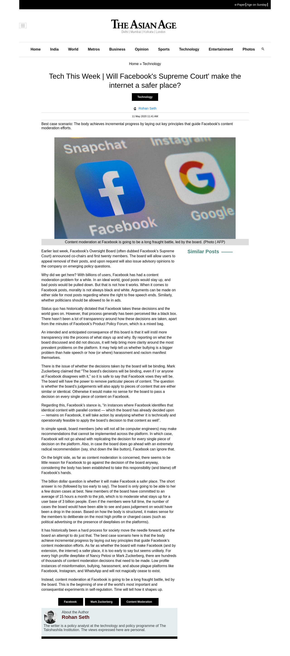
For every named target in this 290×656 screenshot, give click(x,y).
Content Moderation (139, 601)
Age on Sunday (257, 4)
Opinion (141, 49)
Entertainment (221, 49)
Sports (164, 49)
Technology (189, 49)
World (73, 49)
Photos (249, 49)
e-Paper (240, 4)
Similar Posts (203, 251)
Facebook (70, 601)
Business (117, 49)
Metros (94, 49)
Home (36, 49)
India (54, 49)
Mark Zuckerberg (102, 601)
